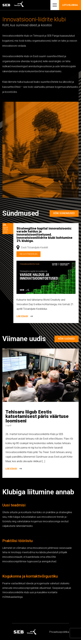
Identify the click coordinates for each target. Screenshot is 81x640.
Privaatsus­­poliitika (59, 631)
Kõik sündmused (64, 213)
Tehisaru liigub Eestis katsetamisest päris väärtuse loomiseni (37, 416)
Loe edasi (22, 316)
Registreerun (28, 254)
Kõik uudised (66, 338)
